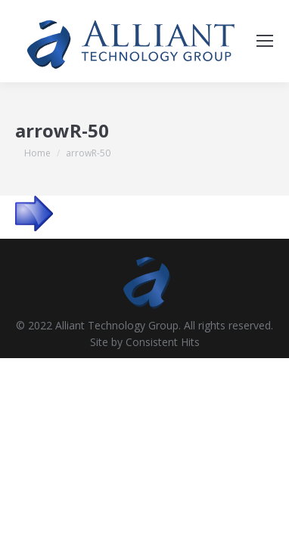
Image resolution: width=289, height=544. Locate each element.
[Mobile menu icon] (265, 41)
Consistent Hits (163, 342)
